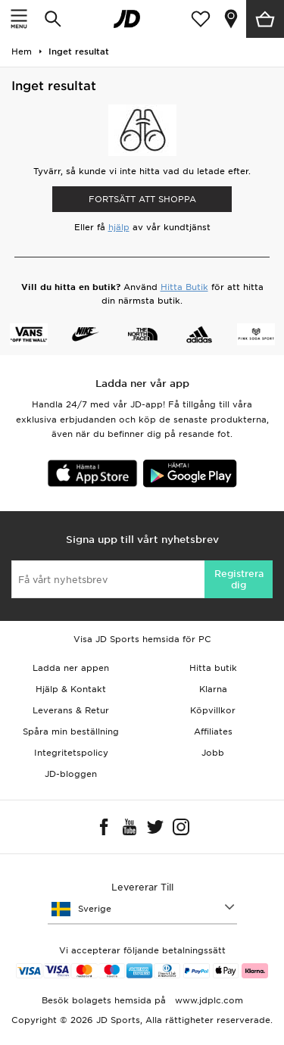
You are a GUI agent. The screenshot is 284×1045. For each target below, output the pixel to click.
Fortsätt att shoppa (142, 199)
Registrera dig (239, 579)
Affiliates (213, 731)
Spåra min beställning (71, 731)
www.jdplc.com (207, 1000)
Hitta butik (213, 668)
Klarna (213, 689)
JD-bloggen (71, 774)
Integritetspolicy (71, 752)
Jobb (212, 752)
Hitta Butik (184, 287)
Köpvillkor (213, 710)
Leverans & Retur (71, 710)
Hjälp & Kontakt (71, 689)
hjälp (119, 227)
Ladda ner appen (71, 668)
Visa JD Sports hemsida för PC (142, 639)
